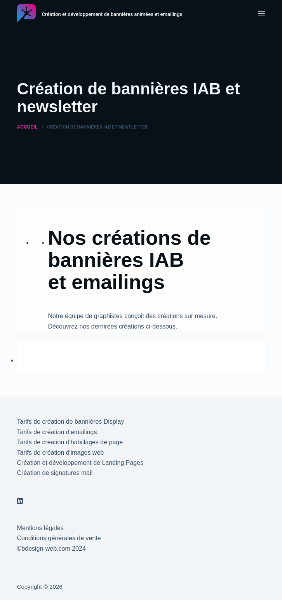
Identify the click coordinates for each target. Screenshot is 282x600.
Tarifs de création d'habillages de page (70, 442)
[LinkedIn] (20, 501)
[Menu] (261, 13)
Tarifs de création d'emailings (57, 432)
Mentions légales (40, 528)
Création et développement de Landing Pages (80, 462)
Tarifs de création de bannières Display (70, 421)
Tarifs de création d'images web (60, 452)
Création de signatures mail (55, 473)
